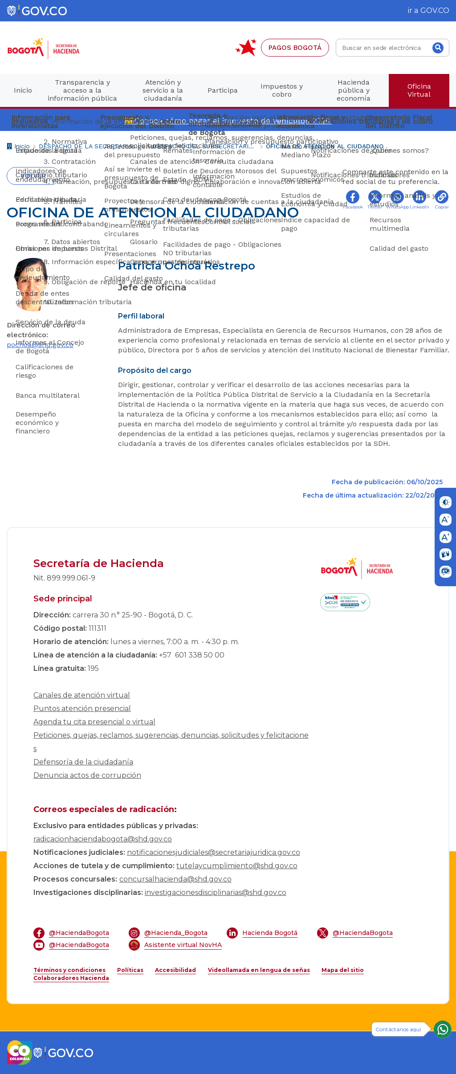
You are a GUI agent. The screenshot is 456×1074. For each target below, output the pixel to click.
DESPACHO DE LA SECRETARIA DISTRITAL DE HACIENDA (91, 146)
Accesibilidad (175, 970)
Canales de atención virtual (81, 695)
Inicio (18, 147)
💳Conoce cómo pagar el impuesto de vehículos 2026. (228, 120)
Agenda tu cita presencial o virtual (94, 722)
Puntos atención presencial (82, 708)
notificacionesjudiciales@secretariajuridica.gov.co (213, 852)
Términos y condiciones (69, 970)
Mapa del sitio (343, 970)
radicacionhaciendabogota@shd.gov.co (102, 839)
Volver (33, 176)
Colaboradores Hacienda (71, 978)
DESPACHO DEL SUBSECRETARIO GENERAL (204, 146)
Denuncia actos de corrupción (87, 775)
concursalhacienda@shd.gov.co (175, 879)
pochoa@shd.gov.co (40, 344)
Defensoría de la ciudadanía (83, 762)
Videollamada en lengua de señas (259, 970)
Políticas (130, 970)
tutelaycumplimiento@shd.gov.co (236, 866)
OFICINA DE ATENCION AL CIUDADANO (324, 146)
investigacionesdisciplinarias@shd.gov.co (215, 892)
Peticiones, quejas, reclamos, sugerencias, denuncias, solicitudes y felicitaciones (171, 742)
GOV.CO (434, 10)
